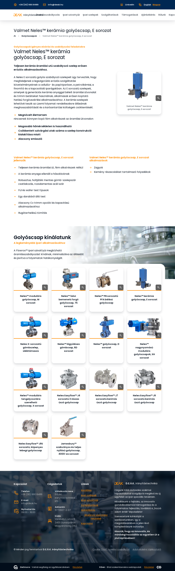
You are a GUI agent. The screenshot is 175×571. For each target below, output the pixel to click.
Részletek (77, 567)
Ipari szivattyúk (71, 14)
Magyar (156, 4)
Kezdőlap (86, 490)
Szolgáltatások (109, 14)
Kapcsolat (87, 523)
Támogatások (130, 14)
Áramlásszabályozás (48, 14)
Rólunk (162, 14)
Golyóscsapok (29, 36)
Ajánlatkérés (148, 14)
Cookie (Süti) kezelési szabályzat (111, 549)
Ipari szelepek (90, 14)
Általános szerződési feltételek (96, 517)
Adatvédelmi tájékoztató (147, 549)
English (147, 4)
